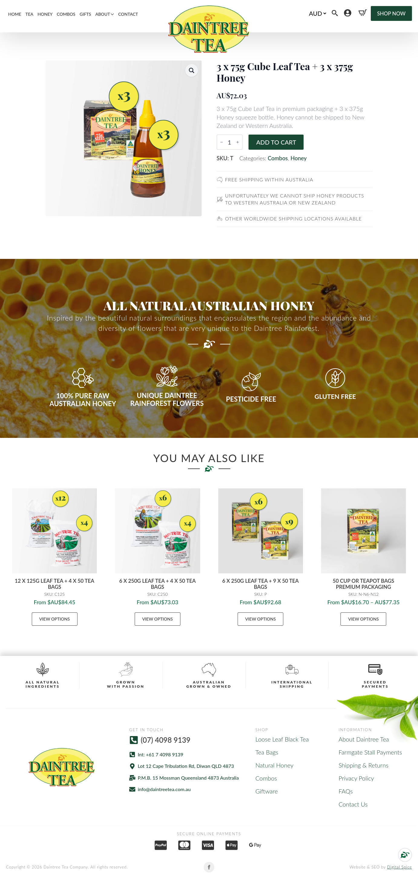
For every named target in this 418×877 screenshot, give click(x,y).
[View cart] (362, 13)
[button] (191, 70)
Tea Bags (266, 752)
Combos (66, 14)
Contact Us (352, 804)
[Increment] (237, 142)
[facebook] (209, 867)
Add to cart (276, 142)
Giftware (266, 791)
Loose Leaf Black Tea (282, 739)
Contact (128, 14)
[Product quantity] (229, 142)
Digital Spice (399, 867)
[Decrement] (221, 142)
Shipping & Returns (363, 765)
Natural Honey (274, 765)
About (102, 14)
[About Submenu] (113, 14)
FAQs (345, 791)
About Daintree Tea (363, 739)
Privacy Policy (356, 778)
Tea (29, 14)
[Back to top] (405, 855)
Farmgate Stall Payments (370, 752)
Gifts (85, 14)
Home (14, 14)
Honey (45, 14)
